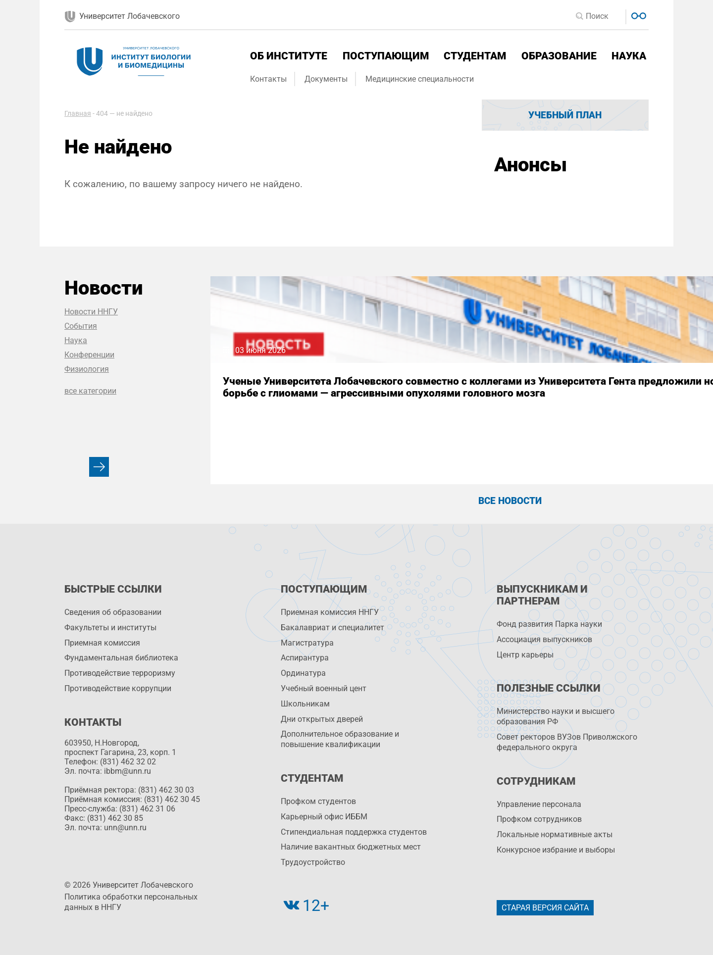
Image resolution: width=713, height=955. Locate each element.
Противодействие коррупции (117, 688)
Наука (628, 56)
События (80, 326)
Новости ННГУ (91, 311)
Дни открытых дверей (322, 719)
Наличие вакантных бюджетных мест (351, 847)
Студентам (475, 56)
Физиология (86, 369)
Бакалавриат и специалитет (332, 627)
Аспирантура (305, 657)
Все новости (510, 500)
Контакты (268, 79)
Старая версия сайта (545, 907)
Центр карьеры (525, 654)
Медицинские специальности (419, 79)
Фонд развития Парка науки (549, 624)
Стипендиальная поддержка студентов (354, 832)
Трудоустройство (313, 862)
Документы (326, 79)
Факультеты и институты (110, 627)
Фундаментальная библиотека (121, 657)
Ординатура (303, 673)
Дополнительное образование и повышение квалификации (340, 739)
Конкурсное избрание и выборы (556, 849)
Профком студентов (318, 801)
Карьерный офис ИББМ (324, 816)
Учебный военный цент (323, 688)
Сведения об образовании (112, 612)
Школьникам (305, 703)
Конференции (89, 354)
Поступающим (386, 56)
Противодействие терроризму (119, 673)
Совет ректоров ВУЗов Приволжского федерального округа (567, 742)
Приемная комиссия (102, 643)
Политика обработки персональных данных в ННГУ (131, 902)
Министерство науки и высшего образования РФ (555, 716)
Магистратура (307, 643)
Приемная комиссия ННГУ (330, 612)
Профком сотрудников (539, 819)
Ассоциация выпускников (544, 639)
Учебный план (565, 115)
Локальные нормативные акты (554, 834)
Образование (559, 56)
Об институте (288, 56)
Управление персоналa (539, 804)
